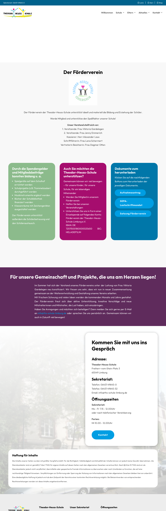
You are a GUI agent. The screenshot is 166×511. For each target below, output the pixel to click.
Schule (119, 12)
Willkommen (107, 12)
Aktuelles (143, 12)
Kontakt (156, 12)
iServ (150, 3)
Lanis (140, 3)
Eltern (130, 12)
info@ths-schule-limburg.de (52, 313)
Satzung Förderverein (133, 213)
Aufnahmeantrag (130, 192)
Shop (160, 3)
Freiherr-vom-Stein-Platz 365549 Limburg (106, 368)
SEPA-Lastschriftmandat (131, 203)
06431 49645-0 (19, 3)
